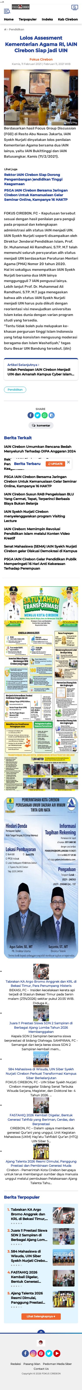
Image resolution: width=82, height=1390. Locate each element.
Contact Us (41, 1368)
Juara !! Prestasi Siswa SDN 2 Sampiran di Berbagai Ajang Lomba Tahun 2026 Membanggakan (41, 1027)
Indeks (47, 19)
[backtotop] (41, 1334)
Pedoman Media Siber (57, 1364)
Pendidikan (15, 389)
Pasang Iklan (31, 1364)
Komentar (41, 425)
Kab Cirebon (68, 19)
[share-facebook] (31, 415)
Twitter (50, 1355)
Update (55, 463)
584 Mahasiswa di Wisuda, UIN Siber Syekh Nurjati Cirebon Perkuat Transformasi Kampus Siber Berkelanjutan (41, 1073)
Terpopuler (28, 19)
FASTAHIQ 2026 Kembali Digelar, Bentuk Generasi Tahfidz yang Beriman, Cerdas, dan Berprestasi (41, 1119)
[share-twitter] (38, 415)
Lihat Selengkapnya (41, 1316)
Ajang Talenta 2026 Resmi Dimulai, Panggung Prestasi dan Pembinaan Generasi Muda (41, 1163)
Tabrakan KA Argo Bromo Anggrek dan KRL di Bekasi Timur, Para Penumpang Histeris (41, 984)
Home (9, 19)
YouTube (59, 1355)
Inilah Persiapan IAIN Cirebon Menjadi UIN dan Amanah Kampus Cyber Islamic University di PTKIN (41, 372)
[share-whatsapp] (45, 415)
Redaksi (15, 1364)
